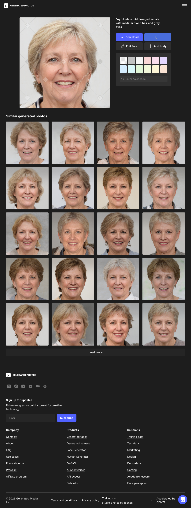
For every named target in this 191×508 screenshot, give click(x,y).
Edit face (128, 46)
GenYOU (72, 463)
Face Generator (76, 450)
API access (73, 476)
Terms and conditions (64, 500)
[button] (182, 499)
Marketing (133, 450)
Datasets (72, 483)
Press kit (11, 469)
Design (131, 456)
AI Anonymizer (76, 469)
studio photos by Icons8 (117, 502)
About (10, 443)
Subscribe (66, 417)
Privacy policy (90, 500)
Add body (157, 46)
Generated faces (77, 436)
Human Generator (77, 456)
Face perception (137, 483)
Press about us (15, 463)
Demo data (134, 463)
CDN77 (160, 502)
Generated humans (78, 443)
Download (129, 37)
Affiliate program (16, 476)
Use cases (12, 456)
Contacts (11, 436)
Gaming (132, 469)
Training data (135, 436)
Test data (133, 443)
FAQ (8, 450)
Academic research (139, 476)
